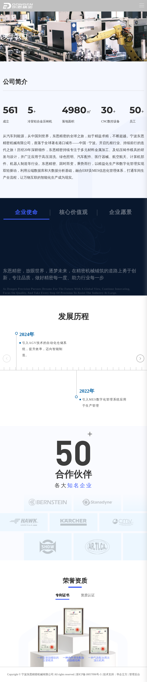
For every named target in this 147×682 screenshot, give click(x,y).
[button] (140, 358)
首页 (7, 51)
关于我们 (21, 51)
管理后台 (134, 674)
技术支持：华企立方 (115, 674)
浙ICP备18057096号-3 (88, 674)
